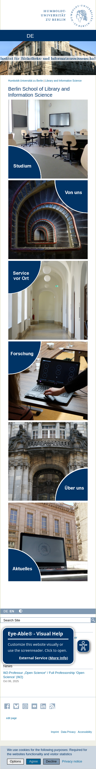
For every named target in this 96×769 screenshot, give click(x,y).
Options (15, 761)
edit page (11, 718)
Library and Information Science (63, 80)
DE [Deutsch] (6, 611)
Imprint (55, 732)
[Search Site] (48, 620)
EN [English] (12, 611)
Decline (51, 761)
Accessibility (85, 732)
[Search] (93, 620)
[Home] (17, 35)
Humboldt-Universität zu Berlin (25, 80)
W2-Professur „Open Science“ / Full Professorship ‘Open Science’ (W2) (43, 675)
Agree (33, 761)
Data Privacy (68, 732)
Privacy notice (72, 761)
